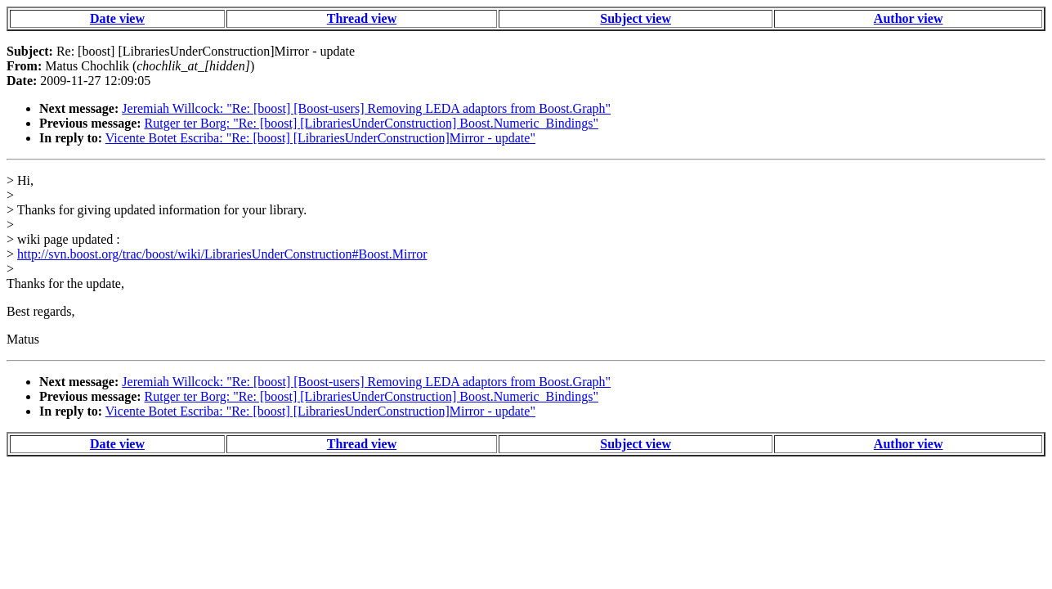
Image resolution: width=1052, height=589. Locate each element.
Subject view (635, 18)
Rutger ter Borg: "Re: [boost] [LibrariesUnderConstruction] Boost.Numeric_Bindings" (371, 123)
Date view (117, 18)
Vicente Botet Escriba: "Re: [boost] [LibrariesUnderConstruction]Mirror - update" (320, 138)
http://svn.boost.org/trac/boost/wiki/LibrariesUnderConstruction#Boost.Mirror (222, 254)
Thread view (361, 18)
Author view (908, 18)
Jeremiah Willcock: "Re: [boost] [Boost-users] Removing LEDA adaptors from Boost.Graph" (366, 108)
